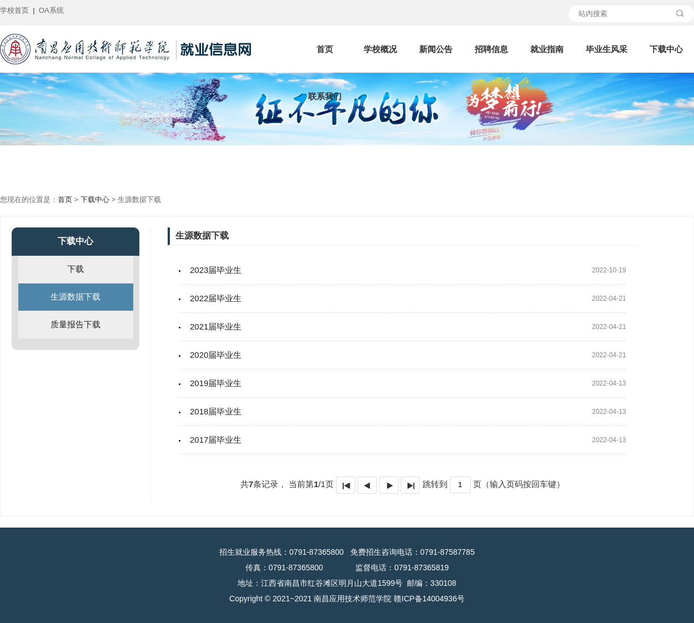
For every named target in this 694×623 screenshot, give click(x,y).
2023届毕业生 (216, 270)
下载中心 (666, 49)
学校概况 (380, 49)
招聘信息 (491, 49)
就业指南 (547, 49)
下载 (75, 268)
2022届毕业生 (216, 298)
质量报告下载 (75, 324)
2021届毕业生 (216, 326)
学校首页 (14, 10)
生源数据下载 (75, 296)
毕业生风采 (606, 49)
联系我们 (324, 96)
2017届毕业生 (216, 439)
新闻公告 (435, 49)
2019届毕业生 (216, 383)
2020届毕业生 (216, 354)
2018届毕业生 (216, 411)
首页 (324, 49)
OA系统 (51, 10)
